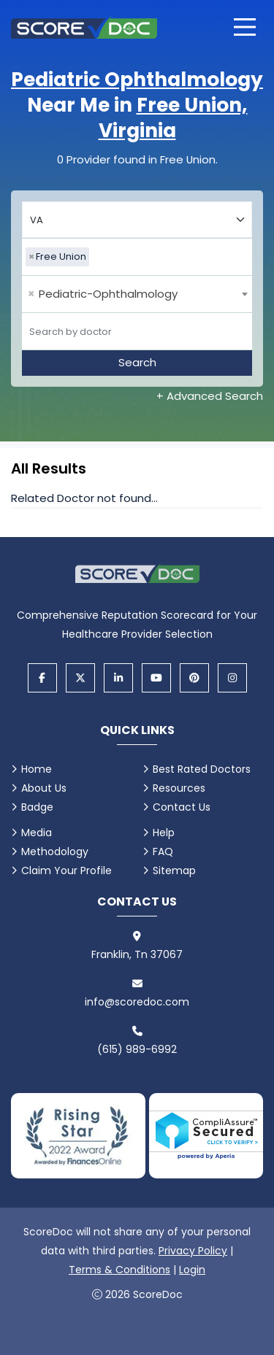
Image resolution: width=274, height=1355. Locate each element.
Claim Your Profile (66, 870)
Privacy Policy (193, 1250)
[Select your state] (137, 219)
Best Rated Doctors (202, 769)
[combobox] (137, 257)
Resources (179, 788)
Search (137, 362)
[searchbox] (96, 256)
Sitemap (174, 870)
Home (36, 769)
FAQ (163, 851)
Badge (37, 807)
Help (164, 832)
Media (36, 832)
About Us (43, 788)
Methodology (54, 851)
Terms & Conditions (119, 1269)
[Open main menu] (245, 27)
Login (192, 1269)
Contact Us (181, 807)
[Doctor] (137, 331)
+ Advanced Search (209, 396)
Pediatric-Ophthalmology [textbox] (103, 294)
